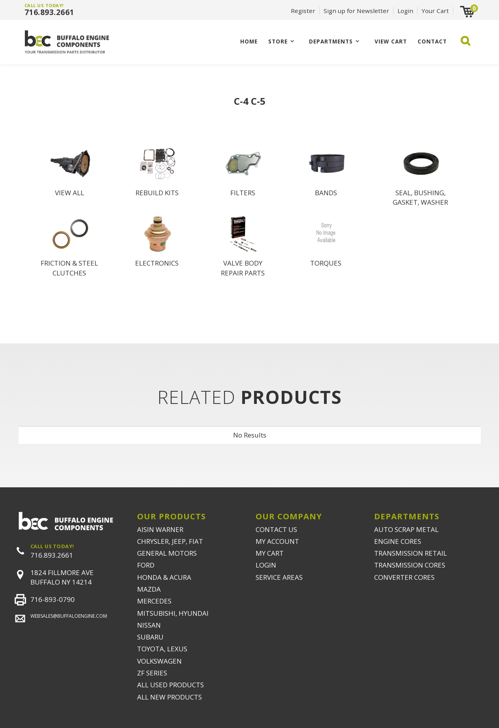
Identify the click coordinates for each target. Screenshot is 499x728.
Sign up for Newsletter (356, 11)
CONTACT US (276, 529)
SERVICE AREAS (279, 577)
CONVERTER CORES (404, 577)
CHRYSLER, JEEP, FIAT (170, 541)
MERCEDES (154, 600)
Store (278, 41)
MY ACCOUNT (277, 541)
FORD (145, 565)
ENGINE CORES (397, 541)
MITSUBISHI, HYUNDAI (173, 613)
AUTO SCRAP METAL (406, 529)
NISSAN (149, 625)
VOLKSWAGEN (159, 661)
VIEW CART (391, 41)
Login (405, 11)
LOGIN (266, 565)
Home (249, 41)
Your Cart (435, 11)
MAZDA (149, 589)
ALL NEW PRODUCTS (169, 697)
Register (303, 11)
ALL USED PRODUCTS (170, 684)
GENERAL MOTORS (167, 553)
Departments (331, 41)
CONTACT (432, 41)
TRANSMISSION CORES (409, 565)
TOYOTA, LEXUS (162, 648)
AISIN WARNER (160, 529)
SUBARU (150, 636)
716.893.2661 (49, 12)
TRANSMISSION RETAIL (410, 553)
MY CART (270, 553)
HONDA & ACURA (164, 577)
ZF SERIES (152, 672)
